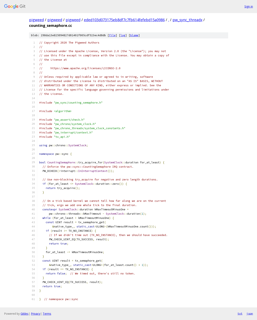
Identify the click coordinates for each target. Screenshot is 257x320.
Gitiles (24, 314)
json (249, 313)
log (122, 35)
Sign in (248, 6)
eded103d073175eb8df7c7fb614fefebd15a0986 (124, 19)
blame (134, 35)
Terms (47, 314)
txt (239, 313)
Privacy (35, 314)
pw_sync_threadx (187, 19)
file (112, 35)
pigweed (36, 19)
